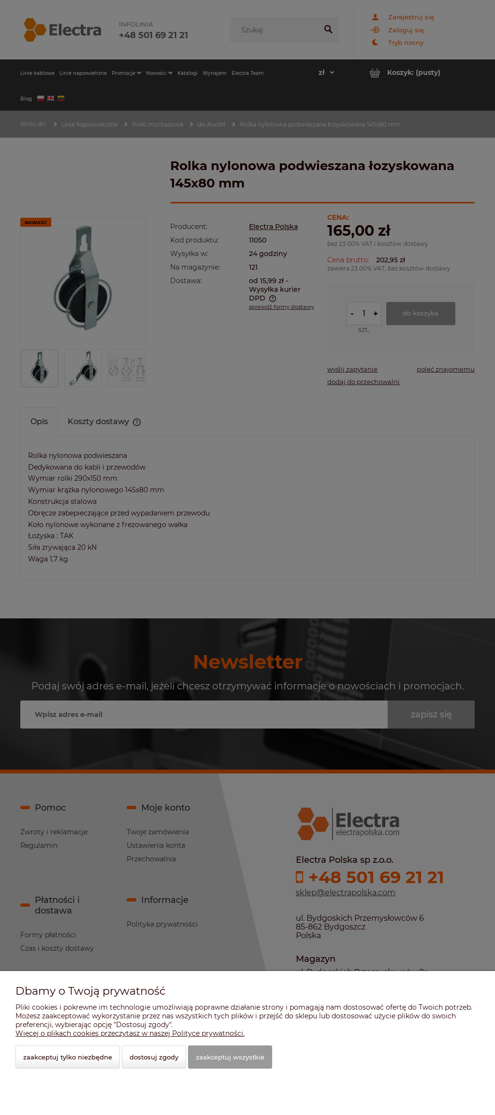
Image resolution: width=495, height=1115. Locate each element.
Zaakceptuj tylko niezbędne (67, 1057)
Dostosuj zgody (154, 1057)
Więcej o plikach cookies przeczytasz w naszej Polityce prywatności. (130, 1033)
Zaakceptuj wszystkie (230, 1057)
